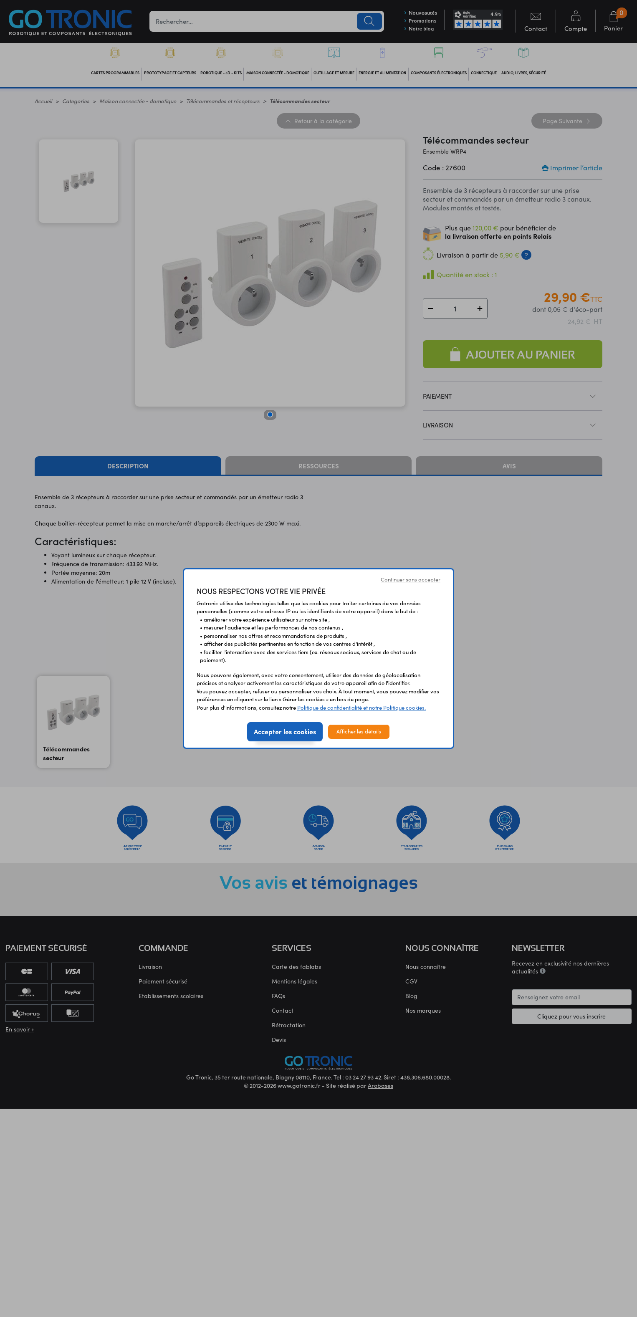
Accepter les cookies (285, 731)
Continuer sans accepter (410, 579)
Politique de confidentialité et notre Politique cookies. (361, 707)
